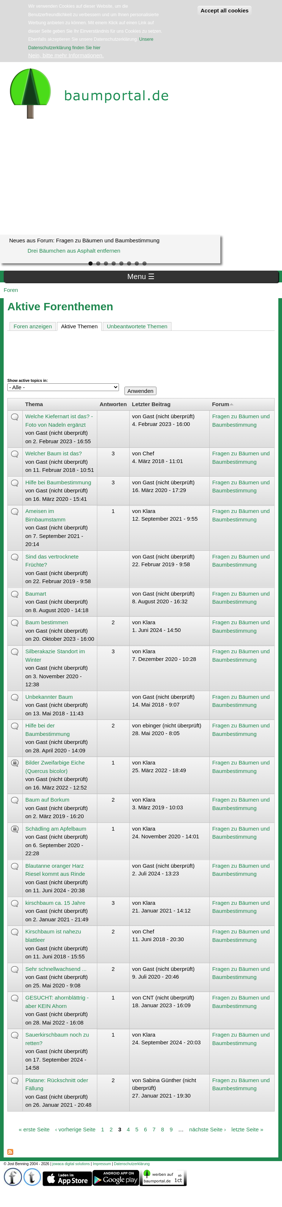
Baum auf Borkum (47, 799)
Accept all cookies (224, 10)
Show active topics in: (27, 380)
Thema (34, 404)
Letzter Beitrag (151, 404)
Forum (223, 404)
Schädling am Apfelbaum (55, 828)
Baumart (35, 593)
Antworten (113, 404)
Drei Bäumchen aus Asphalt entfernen (74, 250)
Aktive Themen (81, 325)
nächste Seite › (207, 1129)
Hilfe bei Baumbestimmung (58, 482)
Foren (11, 290)
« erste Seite (34, 1129)
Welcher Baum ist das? (53, 453)
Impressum (102, 1164)
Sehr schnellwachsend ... (56, 969)
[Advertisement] (141, 179)
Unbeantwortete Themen (137, 326)
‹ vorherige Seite (75, 1129)
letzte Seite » (247, 1129)
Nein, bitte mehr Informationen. (66, 55)
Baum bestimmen (46, 622)
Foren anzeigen (33, 326)
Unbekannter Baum (49, 697)
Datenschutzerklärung (131, 1164)
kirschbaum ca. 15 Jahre (55, 903)
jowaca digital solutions (71, 1164)
